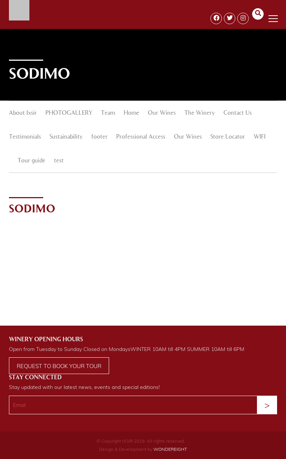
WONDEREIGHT (170, 449)
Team (108, 113)
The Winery (199, 113)
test (59, 161)
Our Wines (162, 113)
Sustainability (66, 137)
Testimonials (25, 137)
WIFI (260, 137)
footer (99, 137)
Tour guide (31, 161)
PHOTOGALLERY (68, 113)
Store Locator (227, 137)
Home (131, 113)
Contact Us (237, 113)
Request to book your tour (59, 366)
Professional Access (140, 137)
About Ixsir (23, 113)
